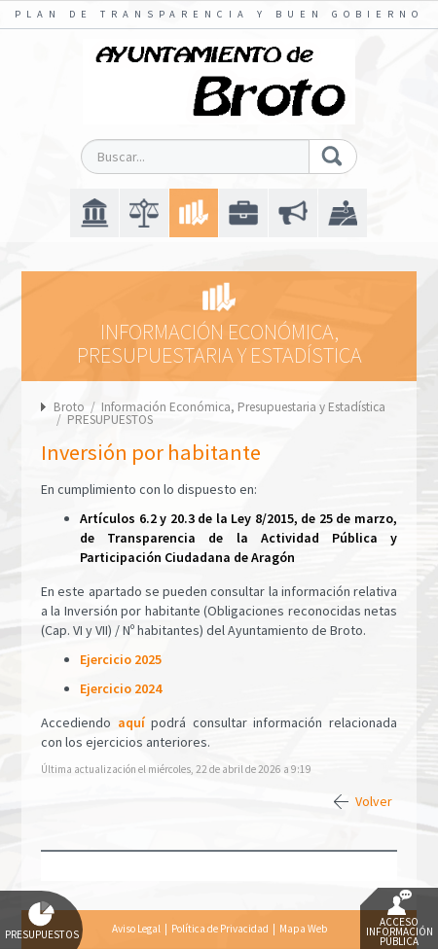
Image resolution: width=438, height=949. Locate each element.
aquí (131, 722)
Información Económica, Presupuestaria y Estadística (243, 407)
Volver (373, 801)
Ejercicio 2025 (121, 659)
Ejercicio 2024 (121, 688)
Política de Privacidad (220, 928)
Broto (69, 407)
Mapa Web (303, 928)
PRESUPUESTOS (110, 419)
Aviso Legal (136, 928)
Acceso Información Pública (399, 919)
